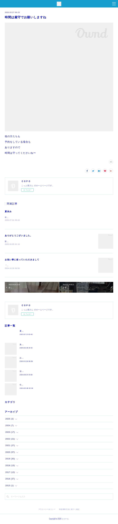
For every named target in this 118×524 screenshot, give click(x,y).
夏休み (8, 211)
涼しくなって (26, 372)
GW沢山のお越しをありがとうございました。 (40, 385)
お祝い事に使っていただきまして (22, 260)
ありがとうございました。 (18, 236)
